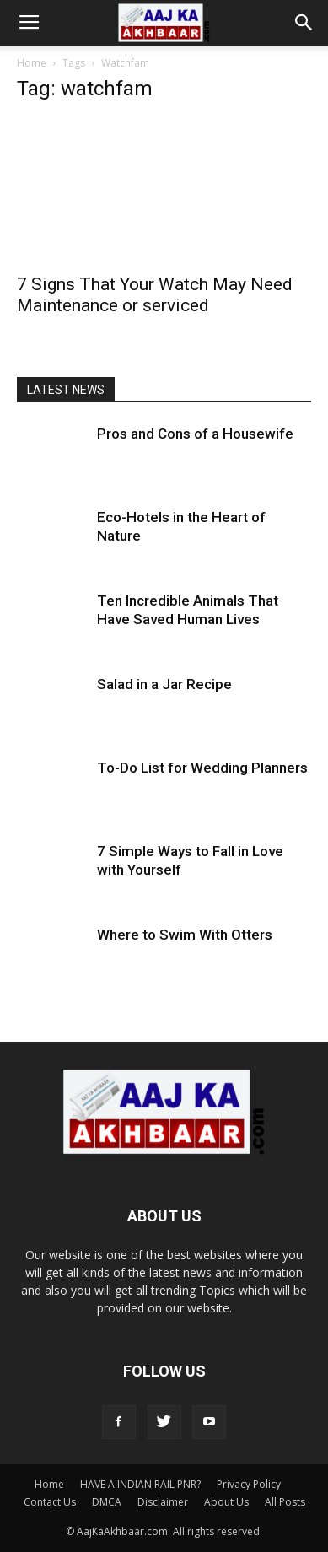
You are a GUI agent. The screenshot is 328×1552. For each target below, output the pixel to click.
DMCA (106, 1502)
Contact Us (50, 1502)
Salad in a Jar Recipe (164, 684)
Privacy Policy (249, 1484)
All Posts (285, 1502)
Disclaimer (162, 1502)
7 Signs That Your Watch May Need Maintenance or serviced (155, 294)
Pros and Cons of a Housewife (195, 433)
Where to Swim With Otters (184, 934)
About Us (226, 1502)
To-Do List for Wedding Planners (202, 767)
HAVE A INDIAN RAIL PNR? (140, 1484)
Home (31, 63)
